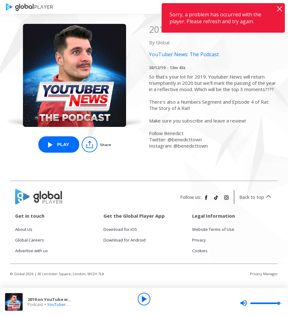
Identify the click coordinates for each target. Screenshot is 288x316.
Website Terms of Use (213, 229)
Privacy (199, 240)
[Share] (96, 144)
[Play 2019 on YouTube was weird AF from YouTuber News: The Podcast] (58, 144)
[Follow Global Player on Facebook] (206, 200)
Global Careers (29, 240)
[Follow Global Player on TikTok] (216, 200)
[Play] (144, 299)
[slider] (261, 303)
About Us (23, 229)
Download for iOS (120, 229)
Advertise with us (31, 250)
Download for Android (124, 240)
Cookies (200, 250)
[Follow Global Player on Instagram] (226, 200)
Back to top (256, 197)
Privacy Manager (264, 274)
